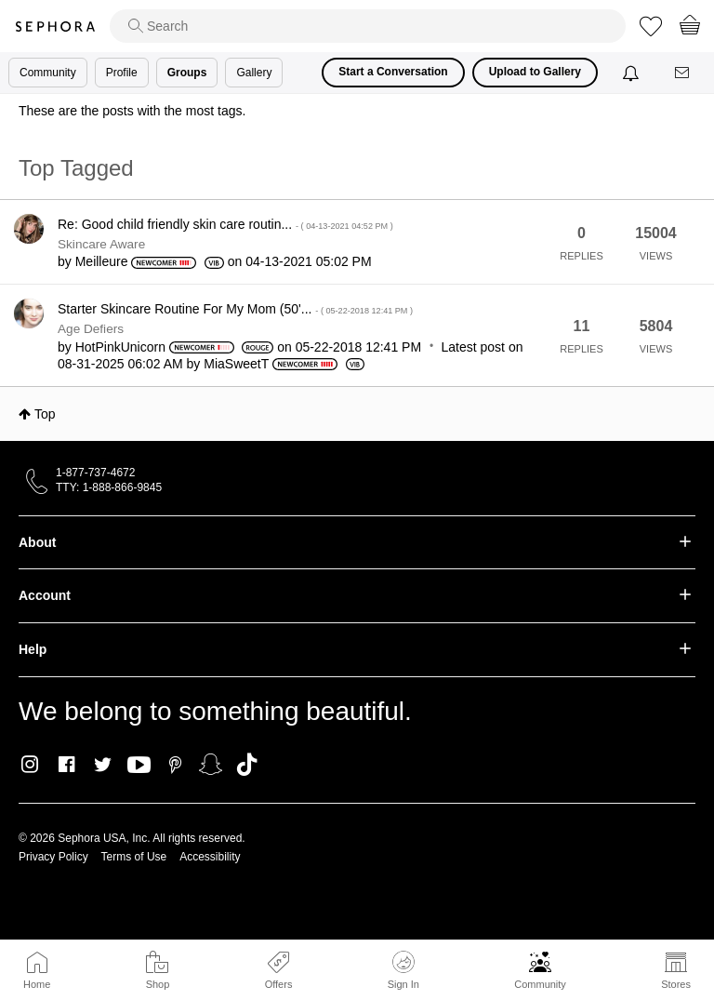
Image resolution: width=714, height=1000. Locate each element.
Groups (187, 72)
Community (540, 984)
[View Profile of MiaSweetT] (236, 363)
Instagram (30, 764)
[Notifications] (632, 73)
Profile (122, 72)
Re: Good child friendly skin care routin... (225, 224)
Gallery (253, 72)
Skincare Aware (101, 244)
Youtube (139, 765)
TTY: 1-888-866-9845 (109, 487)
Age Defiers (91, 329)
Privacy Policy (53, 856)
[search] (368, 26)
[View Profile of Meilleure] (101, 261)
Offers (279, 984)
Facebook (66, 764)
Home (36, 984)
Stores (676, 984)
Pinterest (175, 764)
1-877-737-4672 (95, 472)
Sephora (55, 26)
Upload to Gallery (535, 71)
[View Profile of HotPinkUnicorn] (120, 347)
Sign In (403, 970)
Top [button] (45, 414)
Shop (158, 984)
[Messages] (683, 73)
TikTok (246, 764)
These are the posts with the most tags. (132, 110)
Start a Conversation (392, 71)
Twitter (102, 764)
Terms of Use (134, 856)
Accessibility (209, 856)
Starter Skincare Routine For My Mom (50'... (235, 308)
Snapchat (210, 764)
